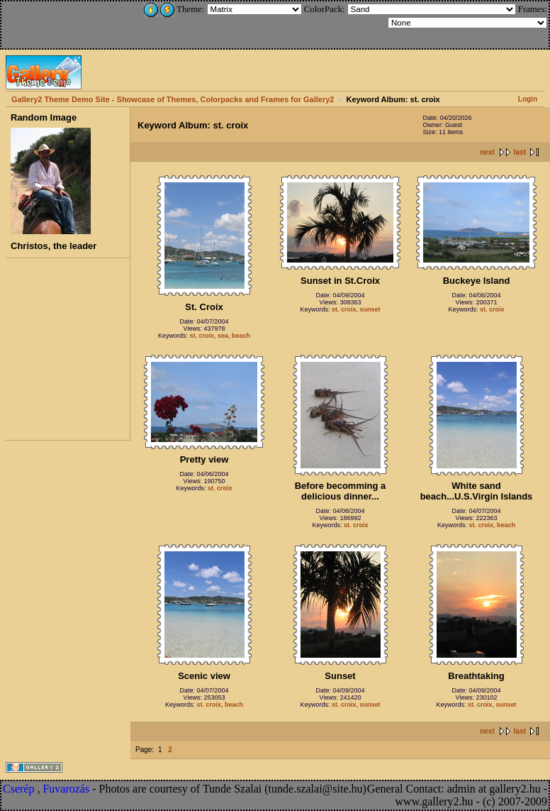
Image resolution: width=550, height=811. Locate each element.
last (520, 152)
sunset (370, 309)
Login (527, 99)
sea (223, 335)
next (487, 152)
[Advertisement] (97, 22)
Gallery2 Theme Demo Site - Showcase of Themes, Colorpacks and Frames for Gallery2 (172, 99)
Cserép (18, 789)
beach (241, 335)
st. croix (201, 335)
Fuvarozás (66, 789)
